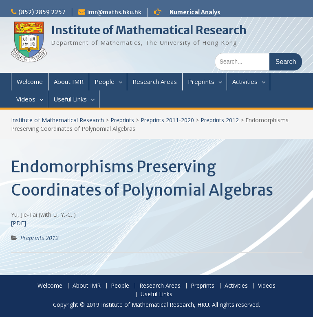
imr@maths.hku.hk (114, 12)
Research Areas (154, 81)
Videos (25, 99)
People (105, 81)
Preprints (201, 81)
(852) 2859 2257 (42, 12)
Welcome (30, 81)
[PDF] (18, 223)
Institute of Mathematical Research (149, 30)
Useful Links (70, 99)
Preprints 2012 (220, 120)
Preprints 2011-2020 (167, 120)
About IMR (69, 81)
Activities (245, 81)
